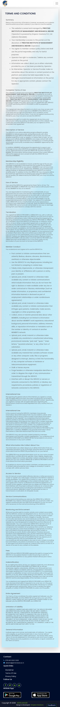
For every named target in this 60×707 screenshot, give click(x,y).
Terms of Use (10, 673)
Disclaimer (9, 670)
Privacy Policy (10, 676)
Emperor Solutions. (37, 705)
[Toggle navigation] (57, 3)
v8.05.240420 (22, 703)
